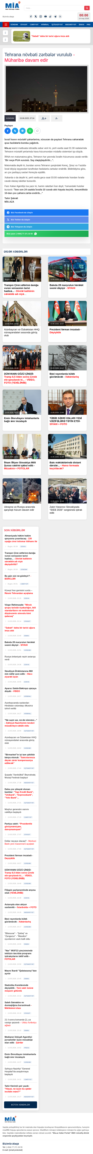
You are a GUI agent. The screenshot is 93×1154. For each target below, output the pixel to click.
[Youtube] (45, 16)
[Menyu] (6, 24)
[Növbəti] (5, 39)
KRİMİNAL (45, 25)
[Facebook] (31, 16)
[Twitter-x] (36, 16)
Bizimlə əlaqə (8, 16)
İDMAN (81, 25)
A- (56, 118)
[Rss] (60, 16)
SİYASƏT (23, 25)
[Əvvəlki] (5, 32)
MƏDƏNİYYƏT (70, 25)
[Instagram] (41, 16)
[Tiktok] (50, 16)
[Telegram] (55, 16)
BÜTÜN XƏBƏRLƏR (20, 1105)
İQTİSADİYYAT (57, 25)
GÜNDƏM (14, 25)
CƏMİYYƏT (34, 25)
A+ (44, 118)
